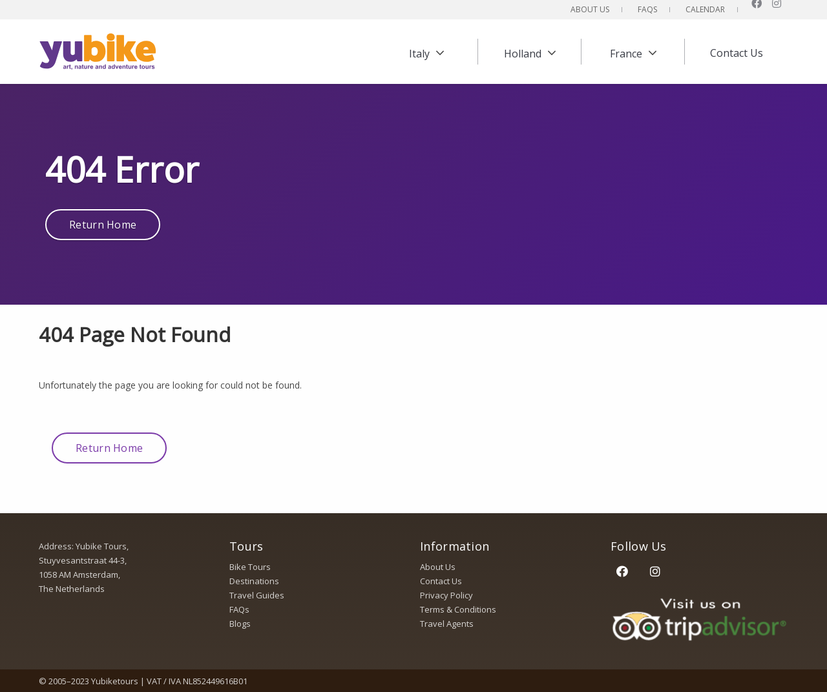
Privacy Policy (446, 595)
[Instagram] (655, 571)
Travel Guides (256, 595)
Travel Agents (447, 623)
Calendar (705, 9)
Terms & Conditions (458, 609)
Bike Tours (250, 567)
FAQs (647, 9)
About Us (590, 9)
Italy (419, 53)
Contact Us (736, 53)
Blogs (240, 623)
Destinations (254, 581)
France (626, 53)
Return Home (102, 225)
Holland (522, 53)
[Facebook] (622, 571)
